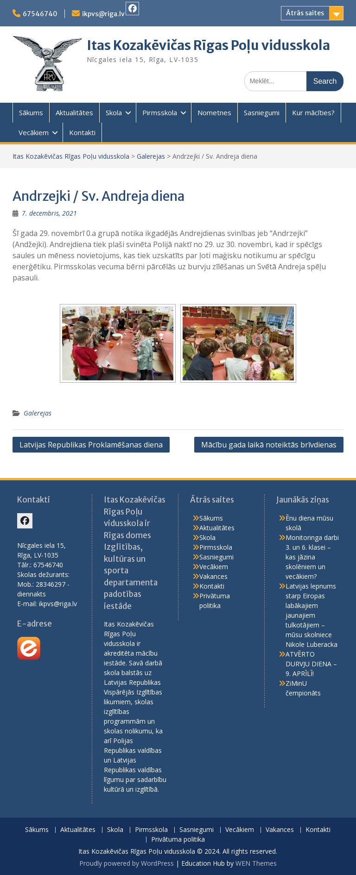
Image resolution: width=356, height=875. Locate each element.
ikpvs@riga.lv (103, 14)
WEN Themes (256, 863)
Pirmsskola (159, 112)
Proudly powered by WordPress (126, 863)
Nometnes (214, 112)
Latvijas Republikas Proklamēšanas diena (91, 445)
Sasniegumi (262, 112)
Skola (114, 112)
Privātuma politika (178, 840)
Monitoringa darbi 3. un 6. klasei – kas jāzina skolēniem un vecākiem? (312, 557)
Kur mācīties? (313, 112)
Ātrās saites (305, 13)
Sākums (31, 112)
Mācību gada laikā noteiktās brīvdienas (269, 445)
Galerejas (151, 156)
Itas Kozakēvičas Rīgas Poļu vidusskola (208, 45)
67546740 (40, 14)
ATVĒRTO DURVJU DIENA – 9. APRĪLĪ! (311, 664)
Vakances (213, 576)
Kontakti (82, 132)
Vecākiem (34, 132)
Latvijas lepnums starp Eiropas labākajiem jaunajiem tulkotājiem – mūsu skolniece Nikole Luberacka (311, 615)
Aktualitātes (74, 112)
